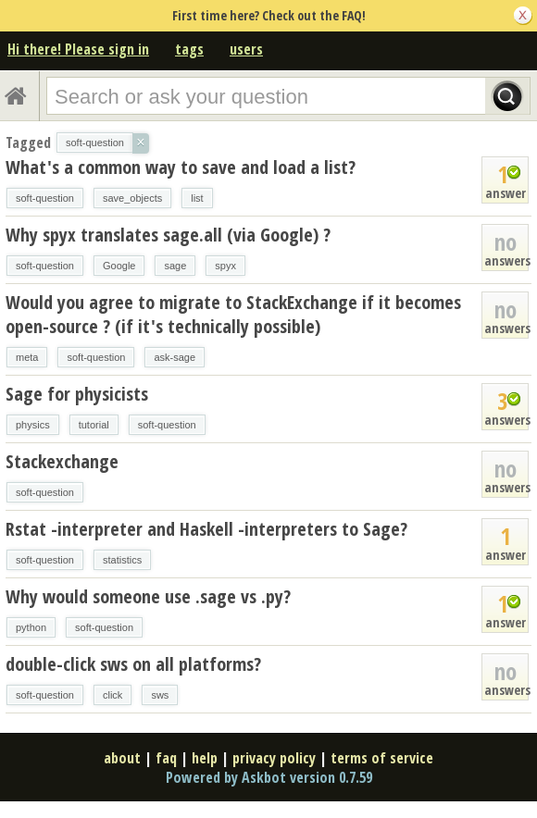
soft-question (45, 198)
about (122, 758)
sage (175, 265)
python (31, 627)
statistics (122, 559)
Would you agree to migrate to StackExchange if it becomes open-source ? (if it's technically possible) (233, 314)
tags (189, 49)
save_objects (132, 198)
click (112, 694)
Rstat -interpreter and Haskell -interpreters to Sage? (206, 528)
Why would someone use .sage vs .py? (148, 596)
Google (119, 265)
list (197, 198)
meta (27, 357)
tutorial (94, 424)
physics (33, 424)
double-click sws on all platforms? (133, 663)
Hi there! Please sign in (78, 49)
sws (160, 694)
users (246, 49)
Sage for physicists (77, 393)
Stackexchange (62, 461)
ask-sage (174, 357)
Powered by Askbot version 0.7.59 (269, 777)
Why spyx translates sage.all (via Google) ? (168, 234)
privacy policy (274, 758)
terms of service (382, 758)
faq (166, 758)
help (205, 758)
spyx (225, 265)
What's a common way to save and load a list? (181, 167)
